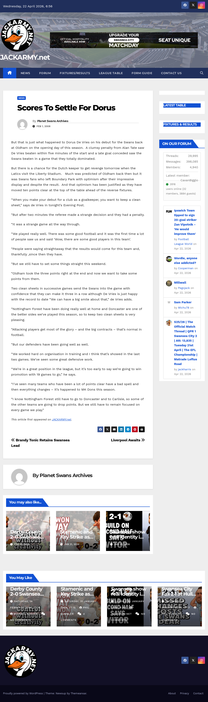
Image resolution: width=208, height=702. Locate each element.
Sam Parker (183, 302)
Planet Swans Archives (52, 121)
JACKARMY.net (25, 57)
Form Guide (142, 73)
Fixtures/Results (75, 73)
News (25, 73)
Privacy (184, 693)
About (172, 693)
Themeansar (78, 693)
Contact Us (171, 73)
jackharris (184, 369)
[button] (201, 73)
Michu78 (183, 307)
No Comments (20, 620)
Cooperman (186, 268)
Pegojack (184, 287)
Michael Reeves (24, 613)
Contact (198, 693)
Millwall (180, 282)
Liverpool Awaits (128, 440)
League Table (111, 73)
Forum (45, 73)
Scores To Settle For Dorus (66, 107)
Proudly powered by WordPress (23, 693)
